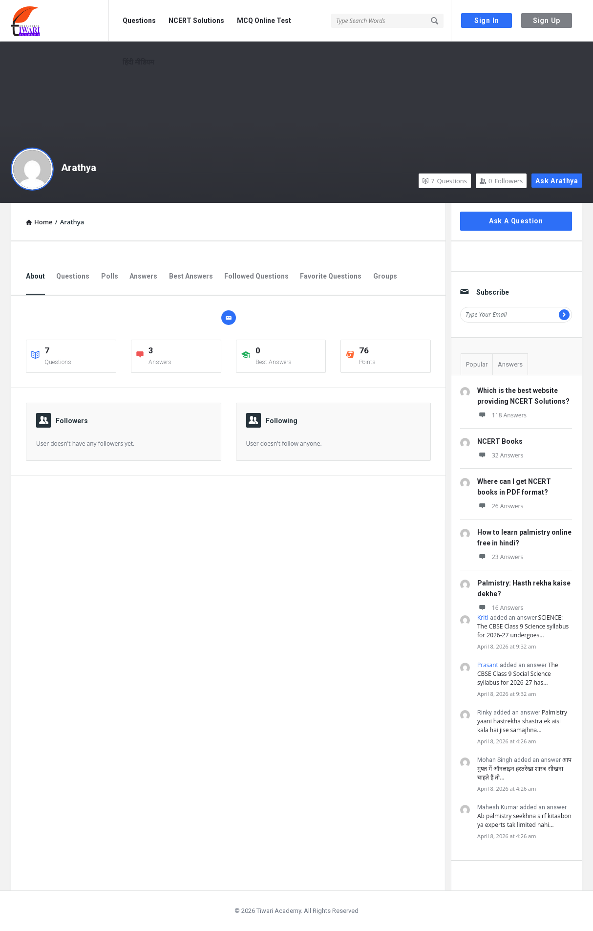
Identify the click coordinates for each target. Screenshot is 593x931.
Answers (143, 276)
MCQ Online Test (264, 20)
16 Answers (500, 608)
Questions (139, 20)
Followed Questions (256, 276)
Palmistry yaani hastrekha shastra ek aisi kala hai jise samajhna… (522, 721)
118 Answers (502, 415)
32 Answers (500, 455)
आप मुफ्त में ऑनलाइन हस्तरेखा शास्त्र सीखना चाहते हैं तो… (524, 768)
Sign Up (547, 20)
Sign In (486, 20)
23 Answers (500, 557)
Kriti (482, 617)
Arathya (78, 167)
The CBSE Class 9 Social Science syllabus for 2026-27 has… (517, 674)
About (35, 276)
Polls (109, 276)
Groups (385, 276)
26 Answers (500, 506)
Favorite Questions (330, 276)
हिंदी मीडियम (138, 62)
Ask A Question (516, 221)
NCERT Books (500, 441)
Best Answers (191, 276)
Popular (476, 364)
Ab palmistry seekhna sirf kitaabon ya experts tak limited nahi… (524, 820)
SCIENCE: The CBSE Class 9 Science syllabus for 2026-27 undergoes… (523, 626)
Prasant (487, 665)
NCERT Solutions (196, 20)
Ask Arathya (556, 181)
